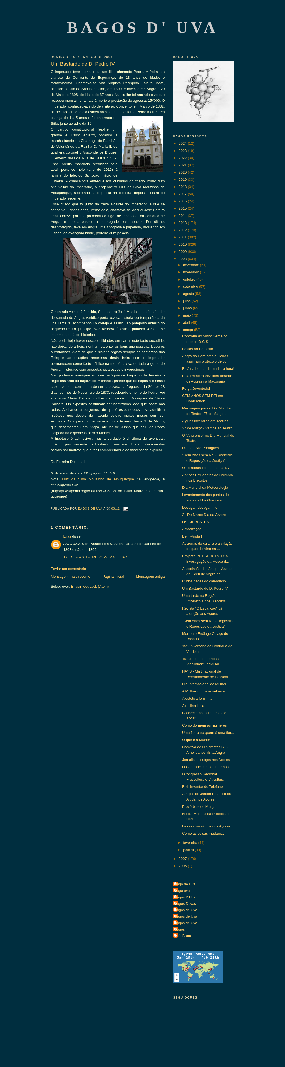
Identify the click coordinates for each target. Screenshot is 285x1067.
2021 (183, 165)
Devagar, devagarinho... (201, 507)
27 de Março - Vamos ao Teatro (207, 428)
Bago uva (182, 890)
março (188, 330)
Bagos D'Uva (185, 897)
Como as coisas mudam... (203, 833)
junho (188, 308)
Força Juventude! (196, 388)
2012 (183, 230)
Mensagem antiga (150, 576)
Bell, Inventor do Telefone (202, 787)
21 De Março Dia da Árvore (204, 515)
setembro (191, 286)
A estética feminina (197, 698)
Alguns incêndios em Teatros (205, 421)
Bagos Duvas (185, 904)
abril (187, 322)
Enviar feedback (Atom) (90, 586)
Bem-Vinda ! (192, 536)
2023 (183, 151)
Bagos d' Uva (143, 27)
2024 (183, 143)
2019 (183, 179)
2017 (183, 194)
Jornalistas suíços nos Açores (206, 760)
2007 (183, 859)
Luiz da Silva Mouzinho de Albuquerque (98, 479)
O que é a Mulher (196, 740)
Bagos (180, 929)
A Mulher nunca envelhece (203, 691)
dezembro (191, 265)
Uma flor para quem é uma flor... (208, 732)
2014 (183, 215)
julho (187, 301)
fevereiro (190, 843)
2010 (183, 244)
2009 (183, 251)
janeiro (189, 850)
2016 (183, 201)
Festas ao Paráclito (197, 349)
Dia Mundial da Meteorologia (205, 487)
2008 (183, 259)
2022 (183, 158)
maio (187, 315)
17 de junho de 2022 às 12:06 (95, 557)
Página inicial (113, 576)
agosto (189, 294)
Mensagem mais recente (70, 576)
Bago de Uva (185, 884)
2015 (183, 208)
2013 (183, 223)
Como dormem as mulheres (204, 725)
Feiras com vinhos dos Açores (206, 826)
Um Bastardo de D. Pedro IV (205, 588)
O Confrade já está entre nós (205, 767)
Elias (67, 536)
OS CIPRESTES (195, 522)
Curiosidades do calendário (204, 581)
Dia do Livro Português (200, 448)
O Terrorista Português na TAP (206, 468)
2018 (183, 187)
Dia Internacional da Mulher (204, 684)
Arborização (191, 529)
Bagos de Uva (186, 910)
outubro (189, 279)
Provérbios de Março (198, 806)
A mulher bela (193, 706)
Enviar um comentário (68, 569)
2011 (183, 237)
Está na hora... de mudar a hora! (208, 368)
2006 (183, 866)
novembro (191, 272)
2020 (183, 172)
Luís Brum (183, 936)
